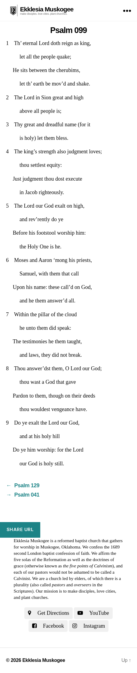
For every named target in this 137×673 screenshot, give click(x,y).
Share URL (20, 529)
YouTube (93, 613)
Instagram (88, 626)
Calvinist (22, 578)
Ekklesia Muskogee (47, 9)
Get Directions (48, 613)
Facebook (48, 626)
